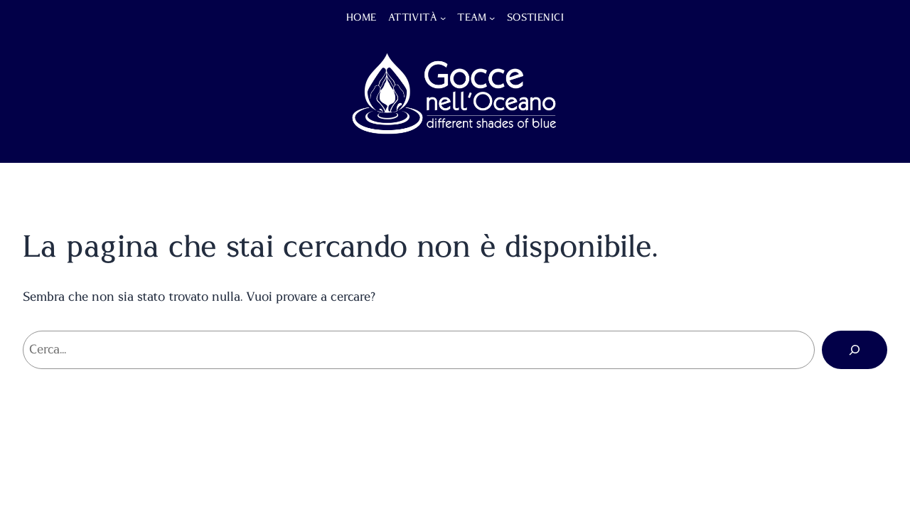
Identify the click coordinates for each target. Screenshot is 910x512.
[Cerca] (854, 350)
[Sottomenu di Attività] (443, 18)
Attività (412, 18)
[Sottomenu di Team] (492, 18)
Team (472, 18)
